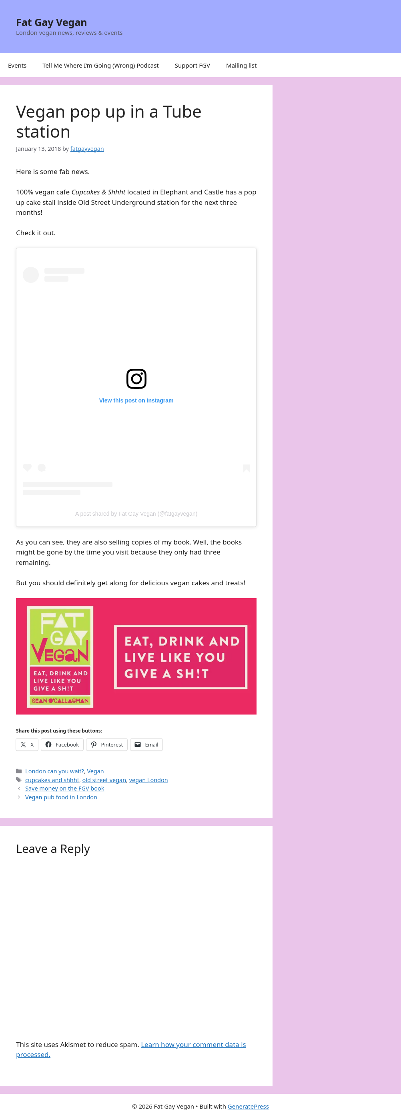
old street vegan (104, 780)
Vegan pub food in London (61, 797)
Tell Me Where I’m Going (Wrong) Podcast (100, 65)
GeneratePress (248, 1106)
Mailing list (241, 65)
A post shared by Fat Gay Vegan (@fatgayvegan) (136, 513)
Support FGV (192, 65)
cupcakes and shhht (52, 780)
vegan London (148, 780)
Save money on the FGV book (64, 788)
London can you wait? (54, 771)
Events (17, 65)
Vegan (95, 771)
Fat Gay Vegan (51, 22)
